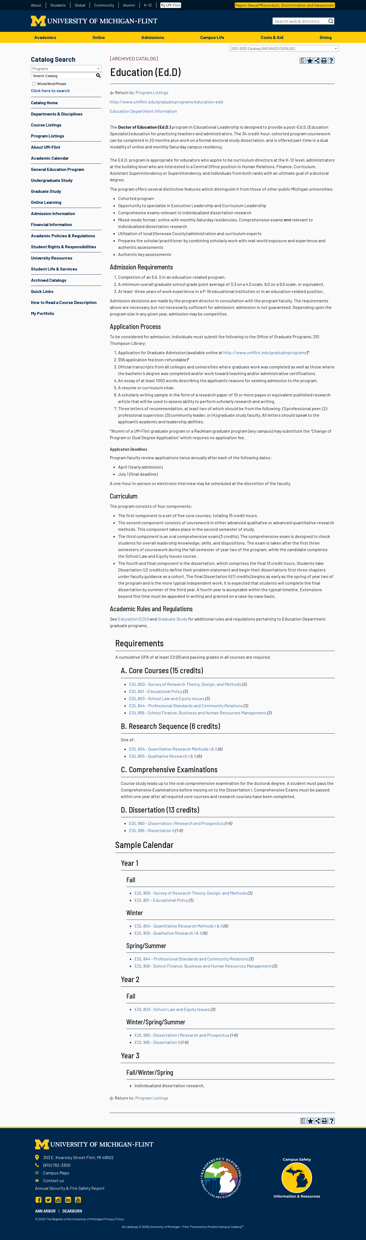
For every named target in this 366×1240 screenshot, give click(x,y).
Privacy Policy (114, 1219)
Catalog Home (44, 102)
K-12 (148, 5)
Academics (45, 37)
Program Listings (47, 135)
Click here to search (50, 90)
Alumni (129, 5)
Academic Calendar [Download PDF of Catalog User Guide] (50, 157)
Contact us (53, 1180)
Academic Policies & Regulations (63, 235)
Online (99, 37)
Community (104, 5)
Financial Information (51, 224)
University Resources (51, 257)
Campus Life (212, 37)
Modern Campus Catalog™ (225, 1226)
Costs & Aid (272, 37)
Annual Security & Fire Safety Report (70, 1188)
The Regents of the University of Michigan (74, 1219)
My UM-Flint (171, 5)
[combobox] (284, 48)
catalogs (132, 1226)
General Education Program (57, 169)
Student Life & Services (54, 268)
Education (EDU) (133, 618)
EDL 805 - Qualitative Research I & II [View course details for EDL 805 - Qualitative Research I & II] (162, 756)
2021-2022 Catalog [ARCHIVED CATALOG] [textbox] (263, 48)
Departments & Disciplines (56, 113)
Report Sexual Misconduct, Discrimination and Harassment (284, 5)
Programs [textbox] (40, 68)
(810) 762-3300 (56, 1165)
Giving (326, 37)
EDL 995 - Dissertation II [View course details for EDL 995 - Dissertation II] (152, 830)
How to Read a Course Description (64, 302)
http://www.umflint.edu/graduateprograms (265, 352)
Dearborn (72, 1211)
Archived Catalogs (48, 280)
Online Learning (46, 202)
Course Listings (46, 124)
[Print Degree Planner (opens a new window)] (303, 61)
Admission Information (53, 213)
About (36, 5)
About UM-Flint (45, 147)
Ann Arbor (45, 1211)
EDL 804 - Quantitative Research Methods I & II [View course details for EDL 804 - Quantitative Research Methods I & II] (173, 748)
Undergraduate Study (52, 180)
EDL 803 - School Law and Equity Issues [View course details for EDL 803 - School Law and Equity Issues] (166, 698)
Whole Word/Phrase (51, 84)
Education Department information (143, 111)
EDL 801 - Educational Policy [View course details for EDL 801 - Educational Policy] (155, 691)
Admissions (152, 37)
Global (80, 5)
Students (58, 5)
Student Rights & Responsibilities (63, 246)
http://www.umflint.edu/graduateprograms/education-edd (166, 101)
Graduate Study (46, 191)
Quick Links (42, 291)
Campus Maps (56, 1172)
